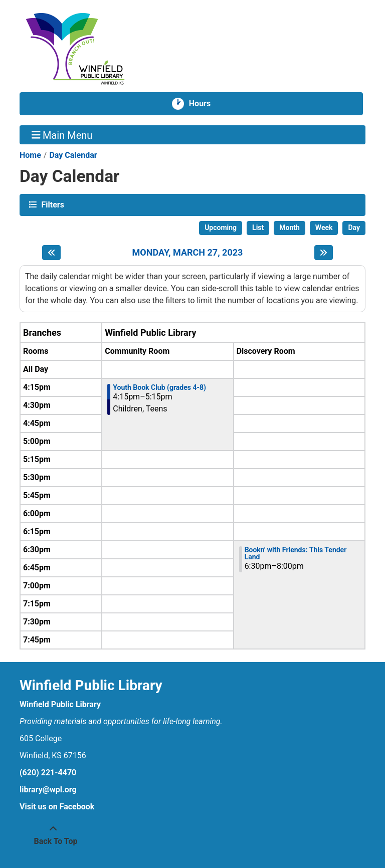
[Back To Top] (53, 835)
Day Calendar (73, 155)
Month (289, 228)
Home (30, 155)
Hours (204, 104)
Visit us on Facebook (57, 806)
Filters (51, 204)
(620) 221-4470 (48, 772)
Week (324, 228)
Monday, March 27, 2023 (187, 252)
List (258, 228)
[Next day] (323, 252)
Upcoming (221, 228)
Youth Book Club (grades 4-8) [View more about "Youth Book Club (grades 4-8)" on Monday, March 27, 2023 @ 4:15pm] (159, 387)
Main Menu (62, 134)
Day (354, 228)
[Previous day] (51, 252)
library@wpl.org (48, 789)
